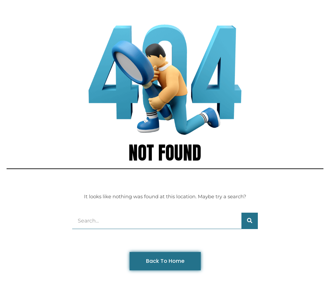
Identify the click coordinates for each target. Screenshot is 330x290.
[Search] (249, 221)
